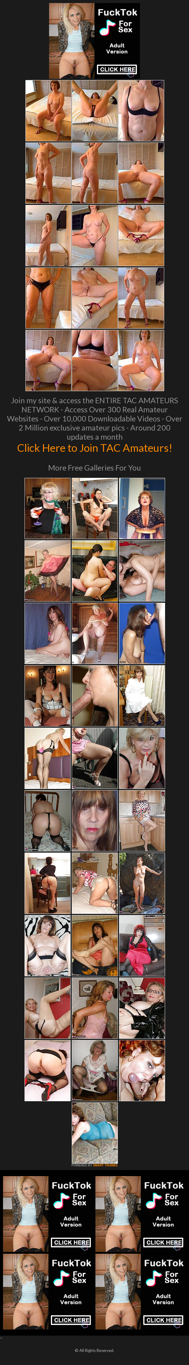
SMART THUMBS (105, 1165)
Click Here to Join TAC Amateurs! (94, 447)
